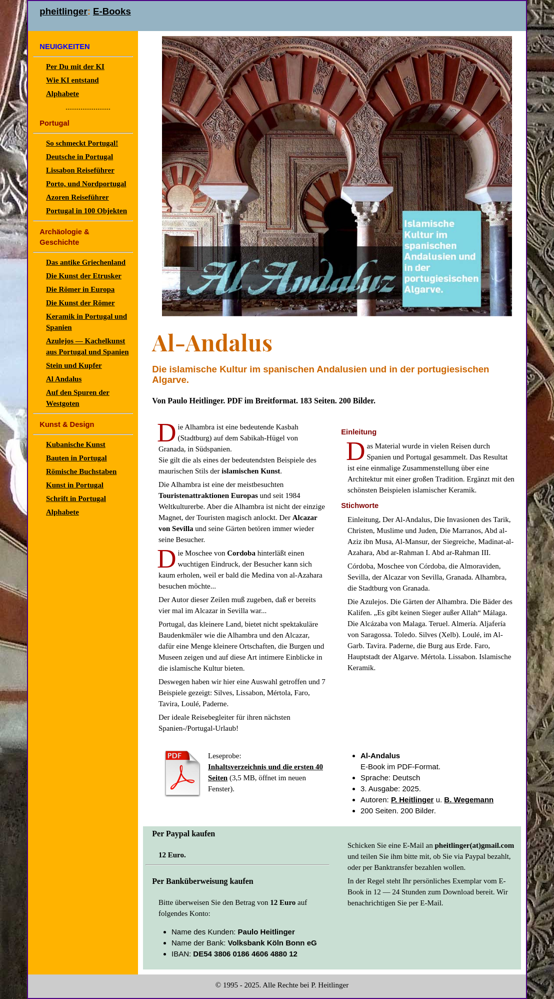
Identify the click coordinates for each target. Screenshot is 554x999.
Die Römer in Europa (80, 289)
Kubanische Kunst (76, 444)
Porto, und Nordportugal (86, 184)
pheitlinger (63, 11)
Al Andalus (64, 379)
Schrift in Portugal (76, 498)
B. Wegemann (469, 799)
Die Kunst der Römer (80, 303)
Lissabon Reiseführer (80, 170)
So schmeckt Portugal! (82, 143)
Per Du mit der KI (75, 67)
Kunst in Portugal (75, 485)
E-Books (112, 11)
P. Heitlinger (412, 799)
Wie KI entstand (72, 80)
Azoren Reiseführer (77, 197)
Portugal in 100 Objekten (86, 211)
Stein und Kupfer (74, 365)
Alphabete (62, 94)
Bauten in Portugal (76, 458)
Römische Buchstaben (81, 471)
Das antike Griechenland (86, 262)
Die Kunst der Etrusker (84, 276)
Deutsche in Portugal (79, 157)
